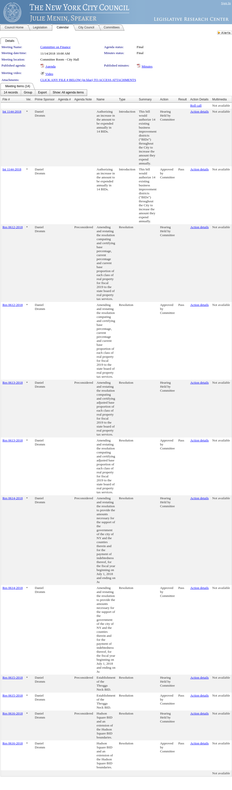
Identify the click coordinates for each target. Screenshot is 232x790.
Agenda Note (83, 99)
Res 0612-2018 (12, 227)
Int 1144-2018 (11, 111)
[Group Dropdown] (28, 93)
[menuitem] (11, 93)
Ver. (28, 99)
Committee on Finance (55, 47)
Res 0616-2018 (12, 713)
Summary (145, 99)
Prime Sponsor (45, 99)
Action (164, 99)
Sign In (226, 3)
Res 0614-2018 (12, 498)
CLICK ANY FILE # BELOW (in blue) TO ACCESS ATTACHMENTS (88, 80)
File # (6, 99)
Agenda (50, 66)
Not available (221, 105)
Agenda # (64, 99)
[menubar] (43, 92)
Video (49, 74)
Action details (199, 111)
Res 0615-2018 (12, 677)
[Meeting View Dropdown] (68, 93)
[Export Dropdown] (42, 93)
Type (122, 99)
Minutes (147, 66)
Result (182, 99)
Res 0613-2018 (12, 382)
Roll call (196, 105)
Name (101, 99)
